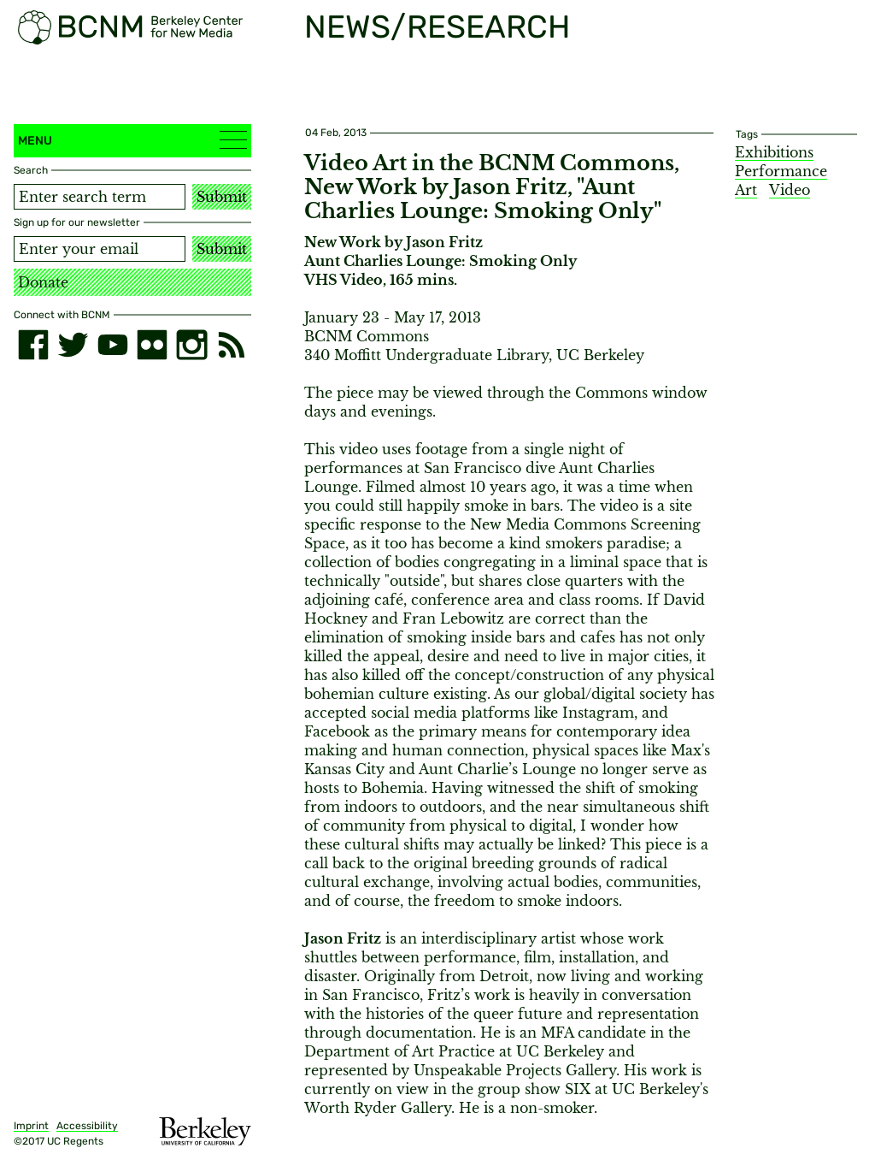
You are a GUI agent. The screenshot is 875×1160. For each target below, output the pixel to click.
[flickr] (152, 344)
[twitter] (72, 344)
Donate (43, 282)
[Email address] (99, 249)
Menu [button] (132, 140)
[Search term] (99, 197)
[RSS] (231, 344)
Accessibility (87, 1126)
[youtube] (112, 344)
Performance (781, 171)
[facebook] (33, 344)
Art (746, 189)
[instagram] (191, 344)
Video (789, 189)
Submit (222, 196)
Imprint (31, 1126)
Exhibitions (774, 152)
